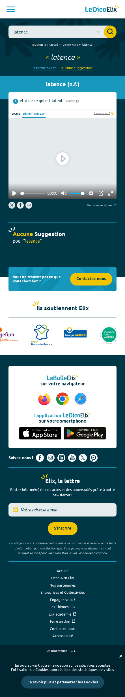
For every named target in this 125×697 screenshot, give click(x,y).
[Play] (14, 193)
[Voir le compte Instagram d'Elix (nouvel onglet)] (51, 458)
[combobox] (62, 32)
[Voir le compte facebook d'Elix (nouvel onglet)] (40, 458)
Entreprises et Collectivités (62, 592)
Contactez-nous (91, 279)
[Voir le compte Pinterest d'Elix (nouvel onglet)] (94, 458)
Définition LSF (34, 114)
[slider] (32, 193)
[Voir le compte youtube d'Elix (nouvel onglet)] (72, 458)
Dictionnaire (70, 44)
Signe (16, 114)
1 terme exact (44, 68)
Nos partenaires (62, 585)
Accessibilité (62, 635)
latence (87, 45)
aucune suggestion (76, 68)
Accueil (53, 44)
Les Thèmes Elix (62, 606)
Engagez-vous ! (62, 599)
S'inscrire (62, 528)
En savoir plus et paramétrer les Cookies (62, 682)
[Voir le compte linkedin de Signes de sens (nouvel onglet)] (61, 458)
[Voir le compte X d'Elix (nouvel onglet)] (83, 458)
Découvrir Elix (62, 578)
